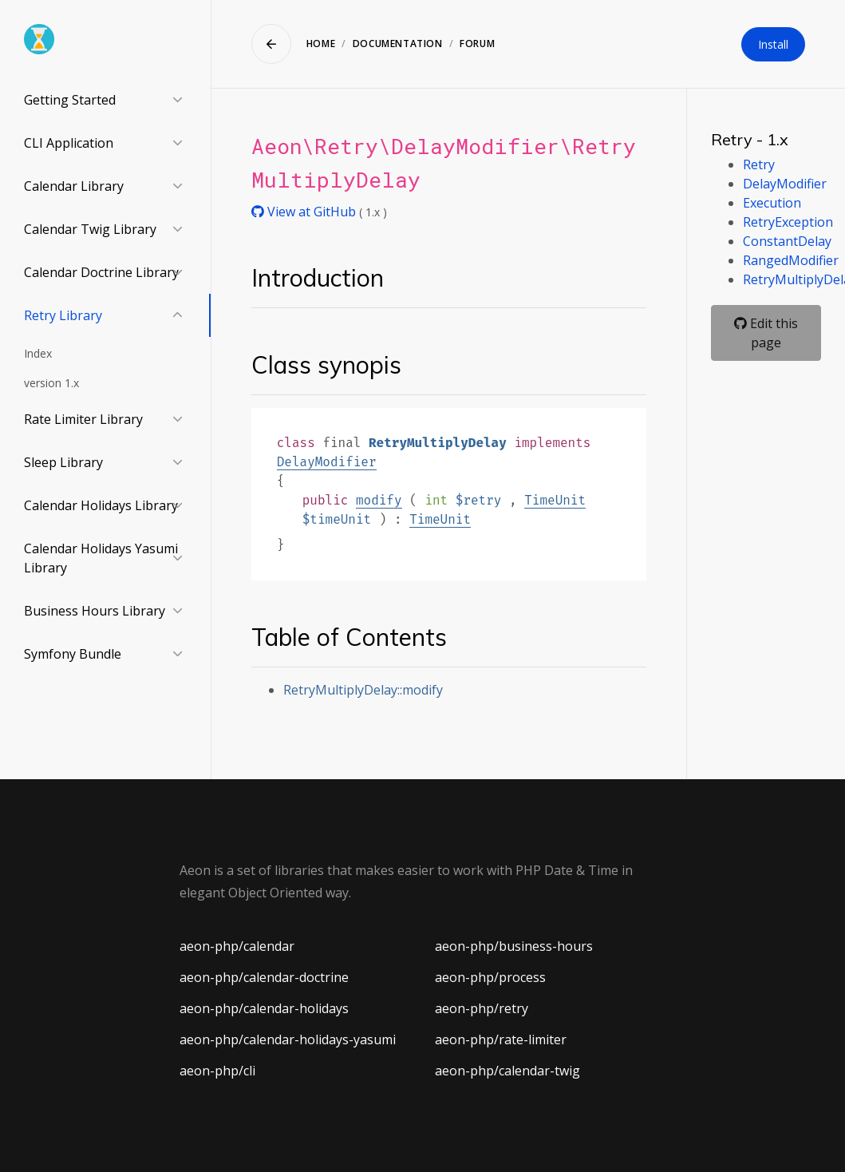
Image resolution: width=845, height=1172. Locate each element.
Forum (477, 43)
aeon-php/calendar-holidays (264, 1008)
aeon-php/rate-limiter (501, 1039)
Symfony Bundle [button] (72, 654)
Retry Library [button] (63, 315)
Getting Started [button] (70, 100)
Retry (759, 164)
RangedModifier (791, 260)
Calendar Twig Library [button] (90, 229)
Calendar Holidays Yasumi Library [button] (101, 558)
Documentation (398, 43)
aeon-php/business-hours (514, 946)
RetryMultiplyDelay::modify (363, 690)
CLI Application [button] (68, 143)
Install (773, 44)
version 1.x (51, 382)
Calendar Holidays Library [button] (101, 505)
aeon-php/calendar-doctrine (264, 977)
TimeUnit (555, 500)
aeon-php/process (490, 977)
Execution (772, 203)
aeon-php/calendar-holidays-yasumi (288, 1039)
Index (38, 353)
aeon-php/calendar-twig (507, 1070)
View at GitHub (305, 211)
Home (320, 43)
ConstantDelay (787, 241)
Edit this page (766, 333)
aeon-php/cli (217, 1070)
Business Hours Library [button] (94, 611)
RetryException (788, 222)
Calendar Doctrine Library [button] (101, 272)
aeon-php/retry (481, 1008)
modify (379, 500)
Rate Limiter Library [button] (83, 419)
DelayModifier (327, 461)
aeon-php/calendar (237, 946)
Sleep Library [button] (63, 462)
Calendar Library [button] (74, 186)
